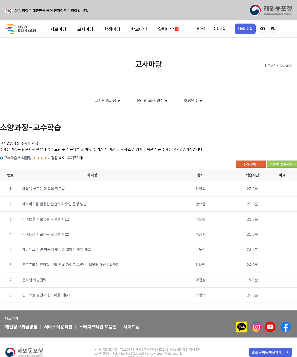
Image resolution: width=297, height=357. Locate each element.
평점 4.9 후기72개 (57, 158)
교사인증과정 (105, 100)
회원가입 (219, 29)
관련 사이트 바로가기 (266, 352)
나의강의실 (245, 29)
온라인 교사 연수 (150, 100)
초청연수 (191, 100)
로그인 (200, 29)
